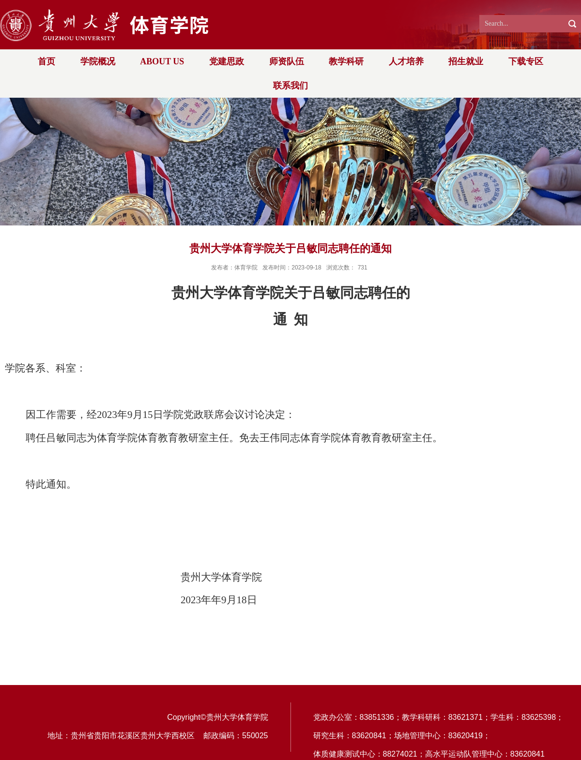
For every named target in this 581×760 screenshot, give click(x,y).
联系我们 (290, 85)
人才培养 (406, 61)
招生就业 (465, 61)
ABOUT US (162, 61)
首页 (46, 61)
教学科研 (346, 61)
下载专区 (525, 61)
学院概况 (97, 61)
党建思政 (226, 61)
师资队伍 (286, 61)
